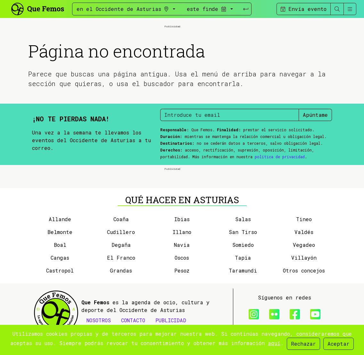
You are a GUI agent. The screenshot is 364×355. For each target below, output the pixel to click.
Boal (60, 244)
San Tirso (243, 232)
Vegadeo (304, 244)
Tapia (243, 257)
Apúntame (315, 114)
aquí (274, 343)
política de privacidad (280, 156)
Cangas (60, 257)
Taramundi (243, 270)
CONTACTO (133, 320)
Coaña (121, 219)
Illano (182, 232)
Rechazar (303, 343)
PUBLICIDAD (170, 320)
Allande (60, 219)
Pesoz (181, 270)
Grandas (121, 270)
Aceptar (338, 343)
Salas (243, 219)
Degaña (121, 244)
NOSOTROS (99, 320)
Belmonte (59, 232)
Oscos (182, 257)
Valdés (303, 232)
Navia (182, 244)
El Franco (121, 257)
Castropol (60, 270)
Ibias (182, 219)
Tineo (304, 219)
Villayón (304, 257)
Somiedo (243, 244)
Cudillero (121, 232)
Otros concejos (304, 270)
